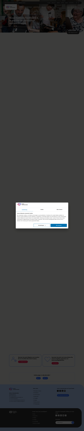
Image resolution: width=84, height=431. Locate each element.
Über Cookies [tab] (59, 209)
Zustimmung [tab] (24, 209)
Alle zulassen (58, 225)
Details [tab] (42, 209)
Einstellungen (41, 225)
